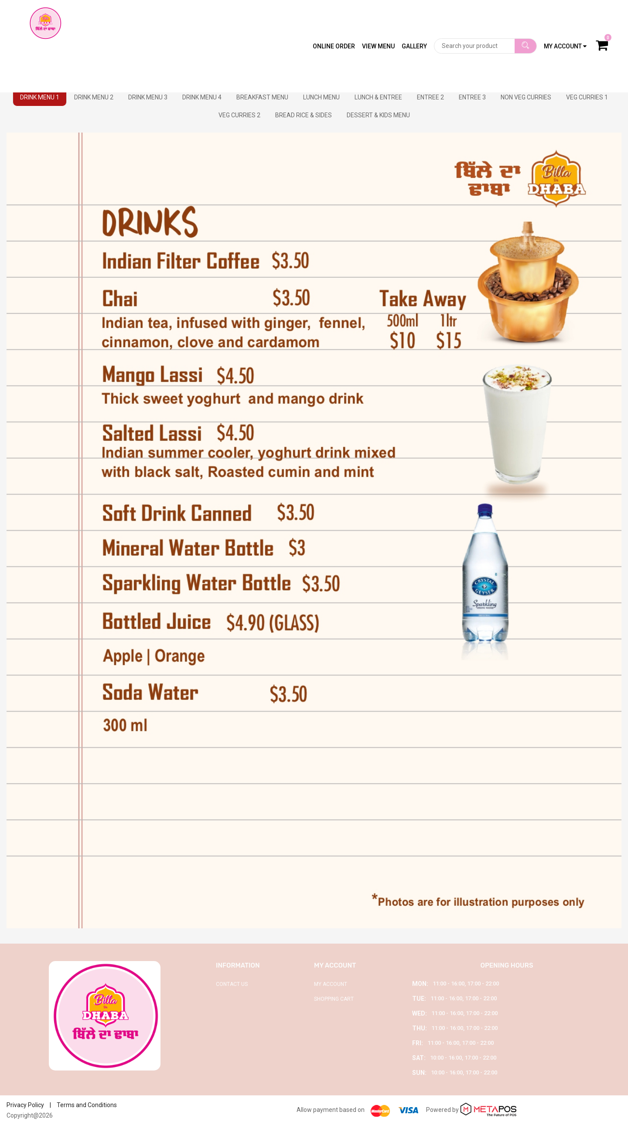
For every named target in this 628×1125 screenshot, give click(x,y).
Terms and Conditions (87, 1104)
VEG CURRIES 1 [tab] (587, 97)
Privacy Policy (25, 1104)
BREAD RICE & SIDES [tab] (303, 115)
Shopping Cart (334, 999)
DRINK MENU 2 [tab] (93, 97)
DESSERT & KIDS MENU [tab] (378, 115)
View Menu (378, 19)
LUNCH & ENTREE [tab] (378, 97)
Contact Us (232, 984)
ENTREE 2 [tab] (430, 97)
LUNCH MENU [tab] (321, 97)
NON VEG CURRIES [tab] (526, 97)
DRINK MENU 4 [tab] (202, 97)
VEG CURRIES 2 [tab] (239, 115)
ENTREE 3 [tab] (472, 97)
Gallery (414, 19)
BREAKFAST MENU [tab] (262, 97)
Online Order (334, 19)
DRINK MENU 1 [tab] (39, 97)
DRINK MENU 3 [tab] (147, 97)
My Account (330, 984)
